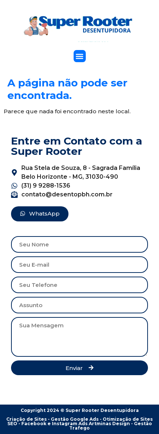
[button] (79, 56)
